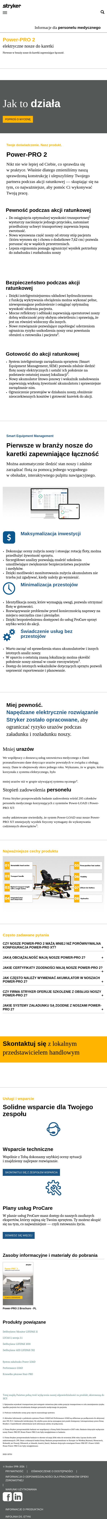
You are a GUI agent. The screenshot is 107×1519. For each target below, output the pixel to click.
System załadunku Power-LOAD (19, 1361)
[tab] (53, 945)
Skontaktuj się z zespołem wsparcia (31, 1172)
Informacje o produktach (24, 1509)
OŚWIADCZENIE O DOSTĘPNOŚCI (52, 1471)
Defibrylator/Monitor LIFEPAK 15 (20, 1331)
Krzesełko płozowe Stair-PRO (18, 1374)
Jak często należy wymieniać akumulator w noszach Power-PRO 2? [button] (51, 979)
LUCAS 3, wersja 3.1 (12, 1337)
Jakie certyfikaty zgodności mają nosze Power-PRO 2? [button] (53, 968)
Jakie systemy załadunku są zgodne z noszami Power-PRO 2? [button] (52, 1007)
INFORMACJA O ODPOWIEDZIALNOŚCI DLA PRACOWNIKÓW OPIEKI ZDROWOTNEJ (47, 1478)
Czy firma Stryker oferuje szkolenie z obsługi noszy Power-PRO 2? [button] (52, 993)
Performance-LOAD (13, 1368)
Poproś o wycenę (18, 119)
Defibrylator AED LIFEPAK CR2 (19, 1350)
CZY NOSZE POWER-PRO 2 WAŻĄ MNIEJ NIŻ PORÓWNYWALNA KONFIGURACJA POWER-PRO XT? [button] (52, 945)
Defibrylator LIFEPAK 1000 (17, 1344)
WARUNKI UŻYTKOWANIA (21, 1489)
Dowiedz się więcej (18, 1235)
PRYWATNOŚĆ (14, 1471)
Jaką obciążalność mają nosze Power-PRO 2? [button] (44, 957)
